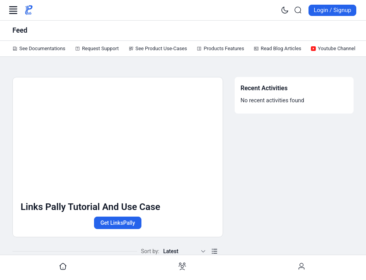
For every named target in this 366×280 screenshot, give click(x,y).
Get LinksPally (117, 223)
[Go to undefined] (63, 266)
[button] (214, 251)
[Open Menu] (13, 10)
